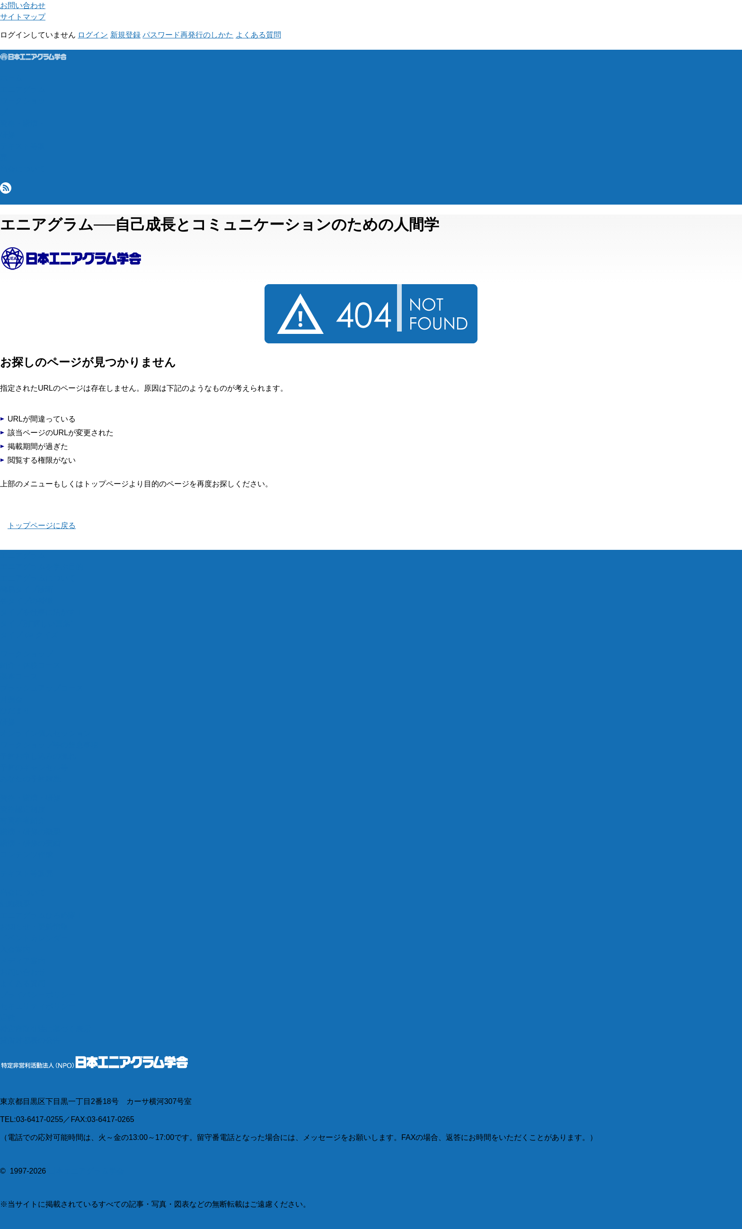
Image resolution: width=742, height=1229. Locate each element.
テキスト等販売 (26, 874)
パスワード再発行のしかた (187, 35)
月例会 (11, 699)
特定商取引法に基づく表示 (45, 1029)
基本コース (19, 677)
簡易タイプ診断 (26, 589)
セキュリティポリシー (38, 1006)
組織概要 (15, 904)
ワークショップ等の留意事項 (49, 745)
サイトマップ (22, 17)
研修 (7, 722)
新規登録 (125, 35)
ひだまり (15, 711)
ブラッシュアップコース (41, 688)
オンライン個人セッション (45, 733)
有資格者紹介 (22, 820)
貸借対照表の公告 (30, 1040)
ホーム (11, 78)
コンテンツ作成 (26, 855)
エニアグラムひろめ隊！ (41, 915)
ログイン (93, 35)
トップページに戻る (42, 525)
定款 (7, 1018)
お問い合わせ (22, 5)
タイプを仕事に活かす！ (41, 612)
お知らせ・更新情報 (34, 927)
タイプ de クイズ (29, 635)
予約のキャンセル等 (34, 767)
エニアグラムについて (38, 578)
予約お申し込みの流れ (38, 756)
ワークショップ (26, 654)
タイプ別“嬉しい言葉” (36, 623)
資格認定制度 (22, 809)
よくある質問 (258, 35)
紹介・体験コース (30, 665)
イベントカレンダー (34, 938)
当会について (22, 169)
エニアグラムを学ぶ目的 (41, 567)
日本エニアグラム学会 (86, 1171)
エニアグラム (22, 89)
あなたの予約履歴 (30, 779)
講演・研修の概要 (30, 832)
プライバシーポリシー (38, 995)
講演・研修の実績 (30, 843)
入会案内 (15, 949)
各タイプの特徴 (26, 601)
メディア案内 (22, 961)
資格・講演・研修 (30, 798)
